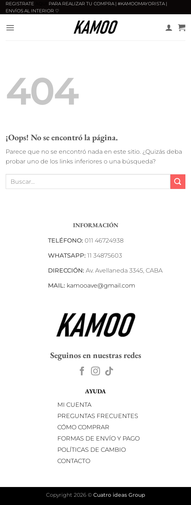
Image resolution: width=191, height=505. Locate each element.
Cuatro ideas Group (119, 495)
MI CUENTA (74, 404)
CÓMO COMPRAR (83, 427)
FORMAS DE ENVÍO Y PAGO (98, 438)
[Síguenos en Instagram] (95, 372)
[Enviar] (177, 181)
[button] (10, 27)
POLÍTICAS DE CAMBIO (91, 449)
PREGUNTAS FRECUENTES (97, 416)
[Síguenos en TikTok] (108, 372)
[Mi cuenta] (169, 27)
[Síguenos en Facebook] (82, 372)
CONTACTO (73, 461)
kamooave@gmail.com (101, 285)
